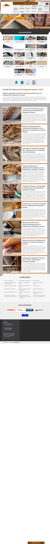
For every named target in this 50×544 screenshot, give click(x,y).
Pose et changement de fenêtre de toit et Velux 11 (46, 12)
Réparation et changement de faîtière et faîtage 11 (15, 9)
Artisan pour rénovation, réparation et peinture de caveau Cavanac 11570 (39, 296)
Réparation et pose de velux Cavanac (10, 285)
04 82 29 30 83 (26, 3)
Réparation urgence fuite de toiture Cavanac (24, 286)
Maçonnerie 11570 (36, 280)
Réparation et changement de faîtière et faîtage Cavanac (25, 289)
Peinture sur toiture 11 (28, 5)
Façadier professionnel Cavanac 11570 (10, 292)
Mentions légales (16, 342)
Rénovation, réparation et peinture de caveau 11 (46, 6)
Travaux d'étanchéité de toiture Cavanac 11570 (38, 293)
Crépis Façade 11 (34, 11)
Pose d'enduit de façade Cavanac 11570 (38, 289)
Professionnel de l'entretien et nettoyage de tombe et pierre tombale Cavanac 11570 (25, 296)
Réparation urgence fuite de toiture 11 (21, 8)
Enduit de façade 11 (15, 11)
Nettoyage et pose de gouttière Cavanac (38, 283)
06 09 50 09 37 (33, 3)
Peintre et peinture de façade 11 (22, 5)
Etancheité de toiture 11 (40, 12)
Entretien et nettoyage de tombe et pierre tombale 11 (34, 6)
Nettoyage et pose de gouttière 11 (28, 8)
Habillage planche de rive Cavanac (10, 288)
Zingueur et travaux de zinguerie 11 (34, 8)
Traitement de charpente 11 (22, 12)
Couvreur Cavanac (36, 285)
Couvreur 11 (15, 5)
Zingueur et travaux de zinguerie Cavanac (24, 283)
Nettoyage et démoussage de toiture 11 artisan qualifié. (40, 9)
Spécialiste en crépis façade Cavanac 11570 (24, 293)
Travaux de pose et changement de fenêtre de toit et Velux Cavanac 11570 (11, 296)
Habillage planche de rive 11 (40, 5)
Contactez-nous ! (20, 18)
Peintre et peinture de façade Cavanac (25, 280)
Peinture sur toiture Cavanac (9, 280)
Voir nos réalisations (9, 18)
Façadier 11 (28, 11)
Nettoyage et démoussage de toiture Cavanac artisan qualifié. (10, 283)
